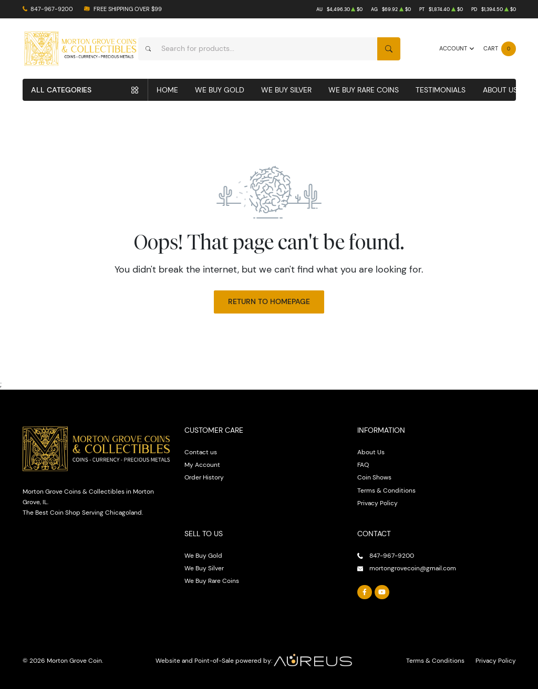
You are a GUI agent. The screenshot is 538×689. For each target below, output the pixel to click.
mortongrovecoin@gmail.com (412, 568)
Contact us (200, 452)
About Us (500, 90)
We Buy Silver (286, 90)
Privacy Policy (377, 503)
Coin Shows (374, 477)
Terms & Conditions (386, 490)
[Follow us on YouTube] (382, 592)
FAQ (363, 464)
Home (167, 90)
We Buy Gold (219, 90)
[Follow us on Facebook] (364, 592)
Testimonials (440, 90)
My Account (202, 464)
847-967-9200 (51, 9)
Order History (204, 477)
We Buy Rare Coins (363, 90)
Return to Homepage (269, 301)
